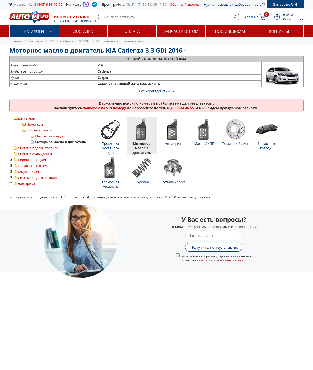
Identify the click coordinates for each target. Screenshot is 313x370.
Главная (16, 41)
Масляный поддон (50, 136)
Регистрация (293, 19)
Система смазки (39, 130)
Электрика (26, 183)
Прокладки (35, 124)
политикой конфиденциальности (224, 260)
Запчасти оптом (180, 31)
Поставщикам (230, 31)
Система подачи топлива (38, 148)
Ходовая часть (29, 171)
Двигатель (26, 118)
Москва (20, 4)
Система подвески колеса (38, 177)
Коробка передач (32, 160)
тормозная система (33, 166)
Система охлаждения (35, 154)
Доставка (83, 31)
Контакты (279, 31)
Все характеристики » (156, 91)
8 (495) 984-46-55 (48, 4)
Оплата (132, 31)
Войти (288, 14)
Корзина (251, 17)
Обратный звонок (184, 4)
